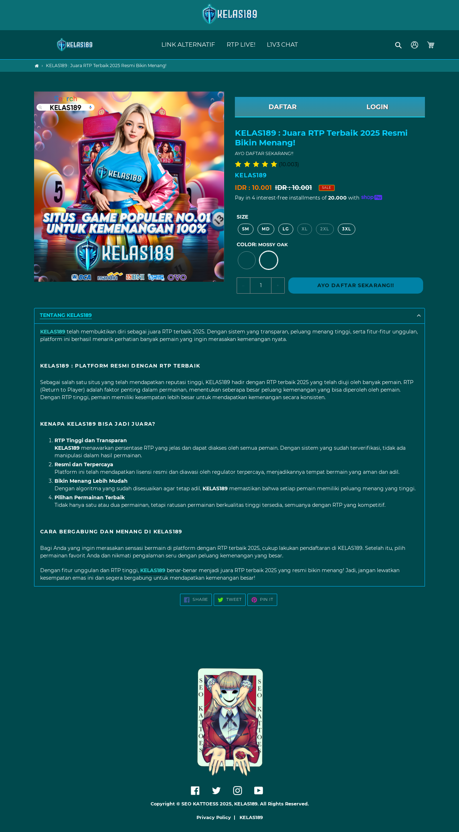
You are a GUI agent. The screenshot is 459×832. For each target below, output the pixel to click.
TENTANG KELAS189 (66, 315)
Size (242, 217)
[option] (247, 260)
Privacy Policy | (217, 817)
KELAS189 (251, 817)
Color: (262, 244)
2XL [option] (324, 229)
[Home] (37, 66)
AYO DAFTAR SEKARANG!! (355, 285)
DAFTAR (283, 107)
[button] (399, 45)
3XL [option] (346, 229)
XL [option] (305, 229)
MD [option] (266, 229)
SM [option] (245, 229)
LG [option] (286, 229)
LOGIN (377, 107)
